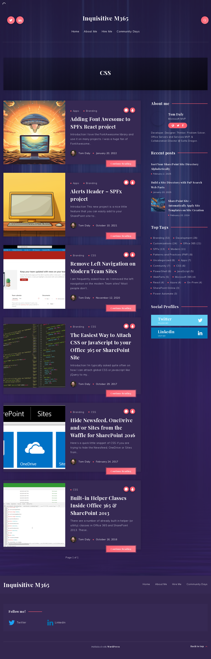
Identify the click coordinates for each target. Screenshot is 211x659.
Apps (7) (186, 260)
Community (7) (161, 265)
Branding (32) (161, 237)
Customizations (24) (165, 243)
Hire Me (107, 31)
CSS (93, 255)
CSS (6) (180, 265)
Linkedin (56, 622)
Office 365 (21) (192, 243)
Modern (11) (178, 249)
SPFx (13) (159, 249)
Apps (76, 110)
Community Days (128, 31)
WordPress (113, 646)
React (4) (158, 282)
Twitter (17, 622)
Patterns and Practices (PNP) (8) (173, 254)
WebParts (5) (161, 277)
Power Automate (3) (165, 293)
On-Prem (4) (194, 282)
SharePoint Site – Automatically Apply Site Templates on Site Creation (186, 205)
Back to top (199, 646)
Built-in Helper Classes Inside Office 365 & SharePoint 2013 (98, 505)
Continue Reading (121, 163)
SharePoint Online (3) (166, 288)
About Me (90, 31)
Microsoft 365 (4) (185, 277)
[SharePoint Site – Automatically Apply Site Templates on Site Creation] (158, 205)
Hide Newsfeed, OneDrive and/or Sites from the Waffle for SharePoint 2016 (102, 427)
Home (75, 31)
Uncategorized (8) (164, 260)
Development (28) (186, 237)
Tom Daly (176, 114)
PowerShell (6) (162, 271)
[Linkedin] (20, 20)
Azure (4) (175, 282)
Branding (91, 110)
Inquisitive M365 (106, 18)
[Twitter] (11, 20)
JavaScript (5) (185, 271)
